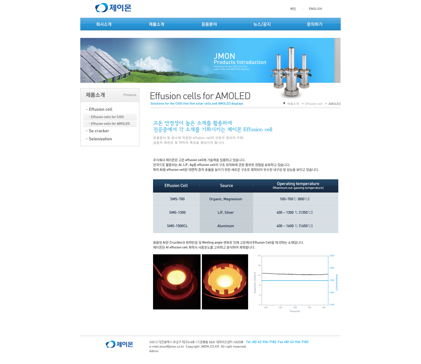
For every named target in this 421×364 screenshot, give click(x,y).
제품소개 (156, 24)
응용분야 (209, 24)
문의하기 (314, 24)
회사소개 (104, 24)
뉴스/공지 (262, 24)
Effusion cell (313, 104)
